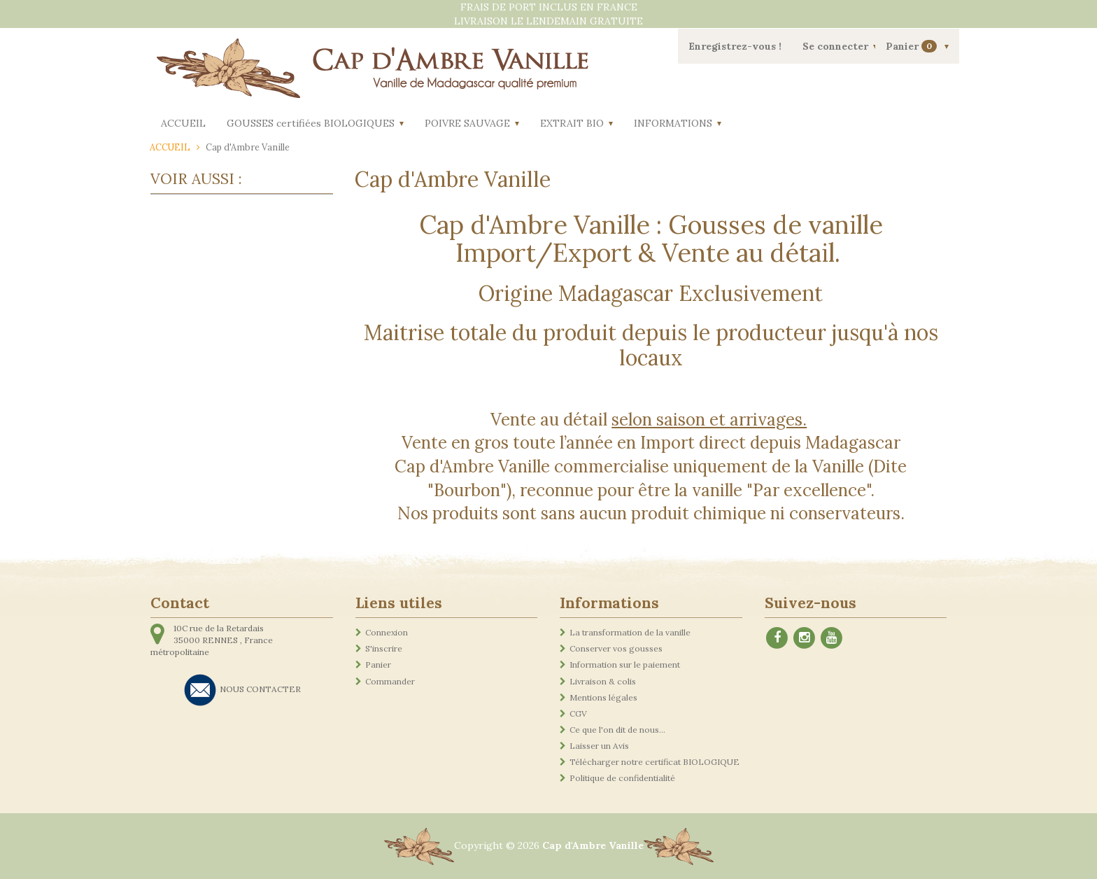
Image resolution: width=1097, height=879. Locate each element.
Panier (913, 46)
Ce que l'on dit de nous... (617, 729)
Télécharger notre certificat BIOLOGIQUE (654, 762)
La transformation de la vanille (630, 632)
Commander (390, 681)
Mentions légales (603, 697)
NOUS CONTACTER (260, 689)
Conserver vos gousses (616, 648)
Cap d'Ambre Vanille (593, 845)
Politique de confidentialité (622, 778)
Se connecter (835, 46)
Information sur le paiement (624, 664)
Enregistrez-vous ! (734, 46)
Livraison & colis (602, 681)
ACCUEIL (183, 123)
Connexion (386, 632)
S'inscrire (383, 648)
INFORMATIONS (673, 123)
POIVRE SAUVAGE (467, 123)
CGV (578, 713)
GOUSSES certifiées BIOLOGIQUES (311, 123)
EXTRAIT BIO (572, 123)
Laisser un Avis (599, 745)
